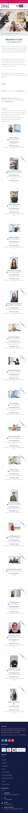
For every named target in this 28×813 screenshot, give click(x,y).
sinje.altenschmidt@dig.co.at (15, 172)
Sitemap (4, 763)
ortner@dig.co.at (20, 91)
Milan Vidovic (14, 138)
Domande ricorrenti (7, 778)
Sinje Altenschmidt (14, 171)
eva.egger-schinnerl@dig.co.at (14, 305)
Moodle (4, 760)
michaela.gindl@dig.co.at (14, 637)
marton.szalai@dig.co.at (15, 239)
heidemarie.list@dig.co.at (14, 670)
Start (2, 33)
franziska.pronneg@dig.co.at (15, 272)
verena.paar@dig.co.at (14, 471)
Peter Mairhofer (14, 204)
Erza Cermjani (14, 337)
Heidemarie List (14, 669)
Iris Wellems (14, 602)
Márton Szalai (14, 237)
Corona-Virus (5, 784)
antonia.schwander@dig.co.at (14, 571)
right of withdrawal (7, 775)
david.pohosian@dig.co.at (14, 504)
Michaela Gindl (14, 636)
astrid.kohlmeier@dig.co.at (14, 371)
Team (17, 33)
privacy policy (5, 772)
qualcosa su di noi (10, 33)
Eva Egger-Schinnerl (14, 304)
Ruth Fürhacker (14, 702)
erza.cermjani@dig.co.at (15, 338)
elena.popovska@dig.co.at (14, 438)
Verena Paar (14, 470)
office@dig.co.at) (9, 101)
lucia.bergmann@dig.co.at (14, 537)
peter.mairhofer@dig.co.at (14, 205)
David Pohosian (14, 503)
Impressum (5, 766)
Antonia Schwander (14, 569)
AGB (3, 769)
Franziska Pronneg (14, 270)
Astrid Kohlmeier (14, 370)
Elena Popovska (14, 436)
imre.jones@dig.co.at (15, 405)
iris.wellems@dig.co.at (14, 604)
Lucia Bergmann (14, 536)
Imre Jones (14, 403)
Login (3, 781)
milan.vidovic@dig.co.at (15, 139)
